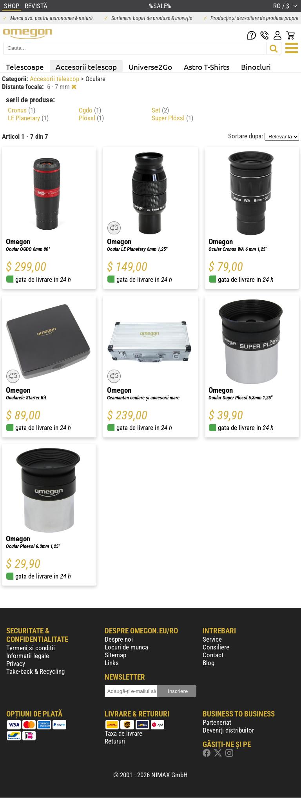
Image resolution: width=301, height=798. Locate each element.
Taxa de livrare (123, 733)
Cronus (21, 110)
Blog (208, 663)
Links (112, 663)
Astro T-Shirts (206, 66)
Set (160, 110)
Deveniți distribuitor (228, 730)
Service (212, 639)
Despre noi (119, 639)
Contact (213, 655)
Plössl (91, 118)
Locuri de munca (126, 647)
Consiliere (216, 647)
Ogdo (90, 110)
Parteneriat (217, 722)
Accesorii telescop (86, 66)
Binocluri (256, 66)
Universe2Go (150, 66)
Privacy (15, 663)
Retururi (115, 741)
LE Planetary (28, 118)
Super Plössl (172, 118)
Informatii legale (27, 656)
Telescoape (25, 66)
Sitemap (115, 655)
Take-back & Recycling (35, 671)
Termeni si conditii (30, 648)
